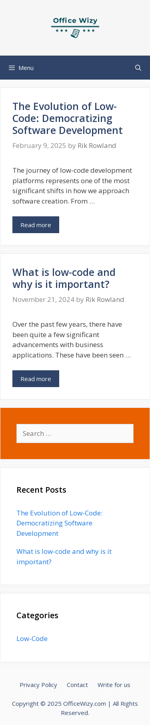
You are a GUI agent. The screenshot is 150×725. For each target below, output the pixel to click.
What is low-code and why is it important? (64, 278)
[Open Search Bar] (138, 68)
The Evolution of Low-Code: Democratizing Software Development (67, 118)
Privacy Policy (38, 685)
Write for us (114, 685)
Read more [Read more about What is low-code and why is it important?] (35, 379)
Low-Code (32, 638)
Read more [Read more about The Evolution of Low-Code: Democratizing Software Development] (35, 225)
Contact (77, 685)
